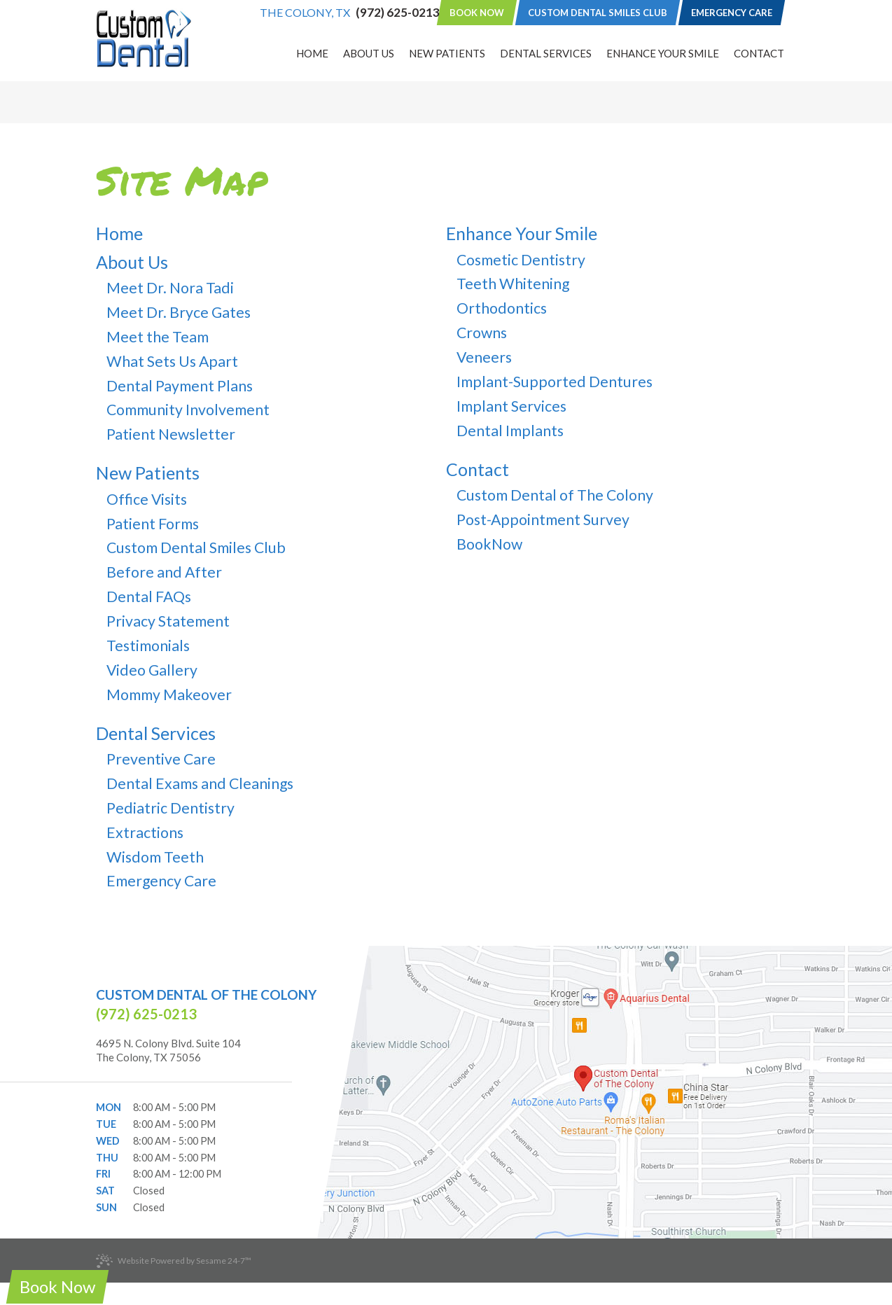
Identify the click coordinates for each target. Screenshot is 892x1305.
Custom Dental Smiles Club (597, 12)
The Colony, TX (305, 12)
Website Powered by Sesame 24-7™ (173, 1261)
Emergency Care (731, 12)
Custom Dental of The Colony (206, 994)
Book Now (477, 12)
